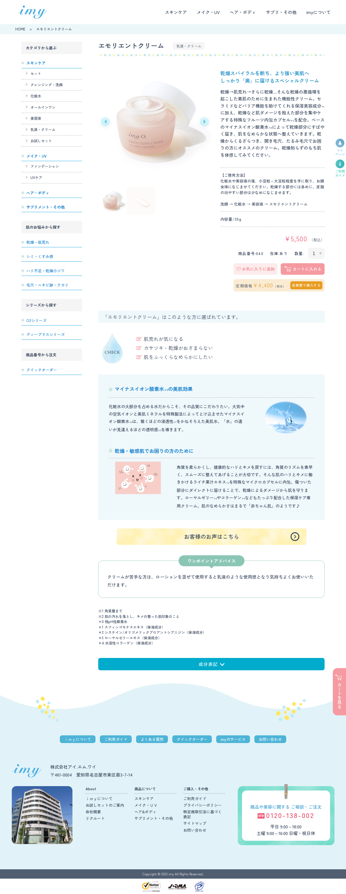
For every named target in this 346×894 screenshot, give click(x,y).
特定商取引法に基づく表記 (202, 814)
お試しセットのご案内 (105, 805)
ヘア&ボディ (145, 811)
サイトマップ (194, 823)
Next (204, 122)
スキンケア (176, 12)
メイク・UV (208, 12)
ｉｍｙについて (77, 739)
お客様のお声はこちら (211, 536)
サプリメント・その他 (153, 818)
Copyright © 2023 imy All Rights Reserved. (173, 873)
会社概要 (93, 811)
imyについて (318, 12)
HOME (20, 29)
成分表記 (211, 664)
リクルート (95, 818)
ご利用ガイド (115, 739)
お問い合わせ (270, 739)
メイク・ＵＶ (145, 805)
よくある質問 (152, 739)
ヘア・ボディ (243, 12)
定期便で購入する (306, 285)
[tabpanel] (155, 121)
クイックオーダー (192, 739)
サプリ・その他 (281, 12)
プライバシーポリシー (202, 805)
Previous (105, 122)
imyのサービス (233, 739)
